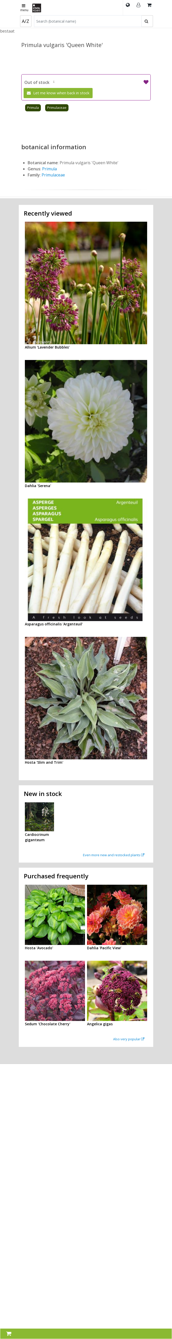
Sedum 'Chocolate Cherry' (47, 1023)
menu (24, 8)
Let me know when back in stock (58, 92)
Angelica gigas (100, 1023)
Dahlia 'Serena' (38, 485)
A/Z (25, 21)
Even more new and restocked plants (113, 855)
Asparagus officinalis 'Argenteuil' (54, 624)
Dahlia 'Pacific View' (104, 947)
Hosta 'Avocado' (39, 947)
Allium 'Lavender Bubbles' (47, 347)
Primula (33, 107)
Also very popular (128, 1039)
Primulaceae (56, 107)
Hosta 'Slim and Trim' (44, 762)
